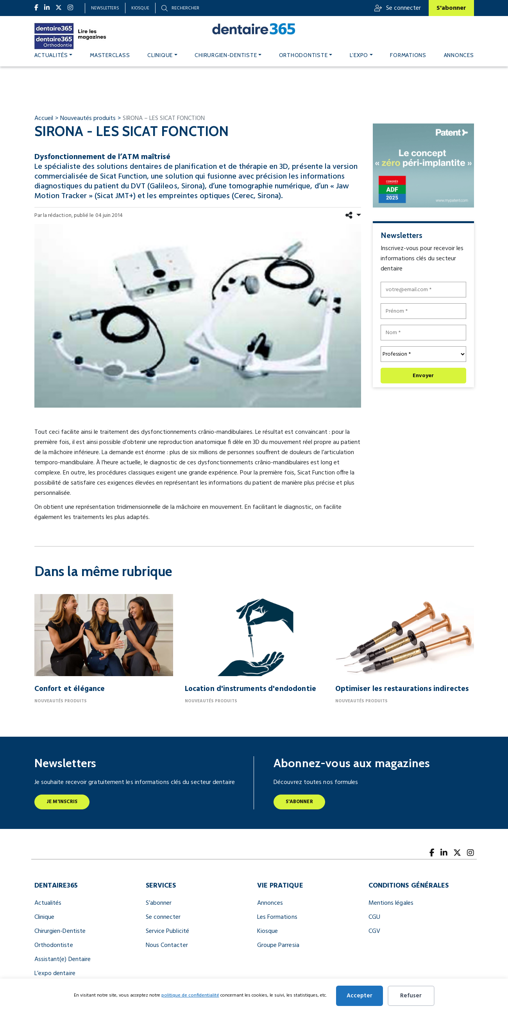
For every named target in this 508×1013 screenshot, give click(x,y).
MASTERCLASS (110, 55)
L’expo (359, 55)
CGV (374, 931)
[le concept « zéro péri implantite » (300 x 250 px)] (423, 165)
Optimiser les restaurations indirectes (402, 689)
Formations (408, 55)
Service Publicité (167, 931)
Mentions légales (390, 903)
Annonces (459, 55)
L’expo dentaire (54, 973)
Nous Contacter (167, 945)
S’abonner (159, 903)
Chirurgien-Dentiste (60, 931)
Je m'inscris (62, 802)
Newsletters (105, 8)
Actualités (51, 55)
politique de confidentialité (190, 995)
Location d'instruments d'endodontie (251, 689)
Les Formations (277, 917)
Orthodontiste (303, 55)
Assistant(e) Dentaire (62, 959)
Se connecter (397, 8)
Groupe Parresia (278, 945)
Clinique (160, 55)
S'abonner (451, 8)
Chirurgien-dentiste (226, 55)
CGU (374, 917)
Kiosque (140, 8)
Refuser (411, 995)
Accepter (359, 995)
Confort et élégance (69, 689)
